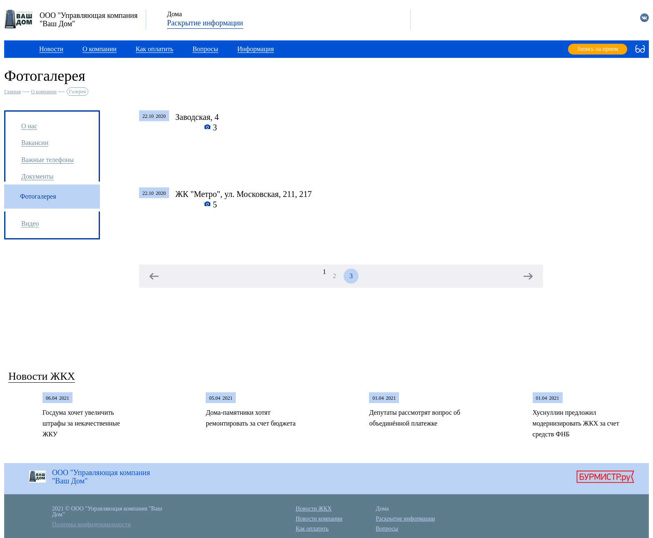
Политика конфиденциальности (91, 524)
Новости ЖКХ (41, 376)
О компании (43, 92)
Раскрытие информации (205, 23)
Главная (12, 92)
